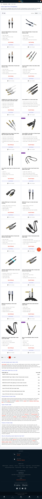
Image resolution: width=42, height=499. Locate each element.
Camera (10, 441)
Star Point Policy (18, 467)
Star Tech (14, 439)
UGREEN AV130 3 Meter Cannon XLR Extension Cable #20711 (15, 385)
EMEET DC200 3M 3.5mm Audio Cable (10, 374)
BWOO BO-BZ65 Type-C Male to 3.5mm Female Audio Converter (15, 377)
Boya (2, 402)
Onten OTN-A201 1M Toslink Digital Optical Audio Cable (13, 391)
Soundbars (3, 415)
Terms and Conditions (36, 465)
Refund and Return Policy (9, 467)
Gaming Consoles (34, 414)
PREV (2, 357)
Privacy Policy (28, 465)
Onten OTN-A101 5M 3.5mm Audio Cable (10, 388)
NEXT (15, 357)
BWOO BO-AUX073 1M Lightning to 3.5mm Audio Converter (14, 382)
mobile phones (24, 416)
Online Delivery (21, 465)
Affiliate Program (5, 465)
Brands (35, 467)
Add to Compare (10, 47)
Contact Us (31, 467)
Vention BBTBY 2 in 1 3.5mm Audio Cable (30, 99)
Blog (27, 467)
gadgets (33, 440)
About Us (16, 465)
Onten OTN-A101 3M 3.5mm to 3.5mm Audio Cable (12, 394)
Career (23, 467)
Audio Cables (4, 364)
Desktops (3, 441)
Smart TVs (26, 414)
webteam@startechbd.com (21, 479)
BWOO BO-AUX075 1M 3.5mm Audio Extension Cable (13, 379)
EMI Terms (11, 465)
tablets (37, 416)
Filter (3, 13)
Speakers (14, 416)
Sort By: (32, 13)
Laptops (6, 441)
